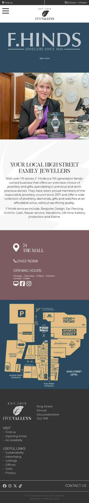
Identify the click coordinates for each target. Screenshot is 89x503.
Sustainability (14, 452)
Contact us (75, 486)
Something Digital (50, 498)
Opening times (16, 436)
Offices (10, 464)
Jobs (8, 468)
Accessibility (13, 440)
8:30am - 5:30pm (76, 2)
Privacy (10, 473)
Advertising (13, 456)
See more (44, 60)
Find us (7, 2)
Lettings (11, 460)
